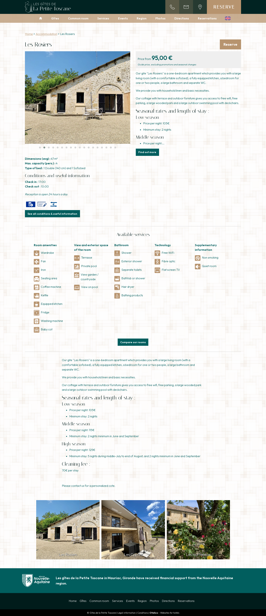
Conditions (142, 612)
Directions (181, 18)
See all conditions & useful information (52, 213)
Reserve (224, 7)
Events (123, 18)
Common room (78, 18)
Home (29, 34)
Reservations (207, 18)
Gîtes (55, 18)
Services (103, 18)
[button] (40, 147)
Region (141, 18)
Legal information (126, 612)
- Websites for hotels (164, 612)
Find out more (147, 152)
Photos (160, 18)
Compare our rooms (133, 342)
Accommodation (46, 34)
